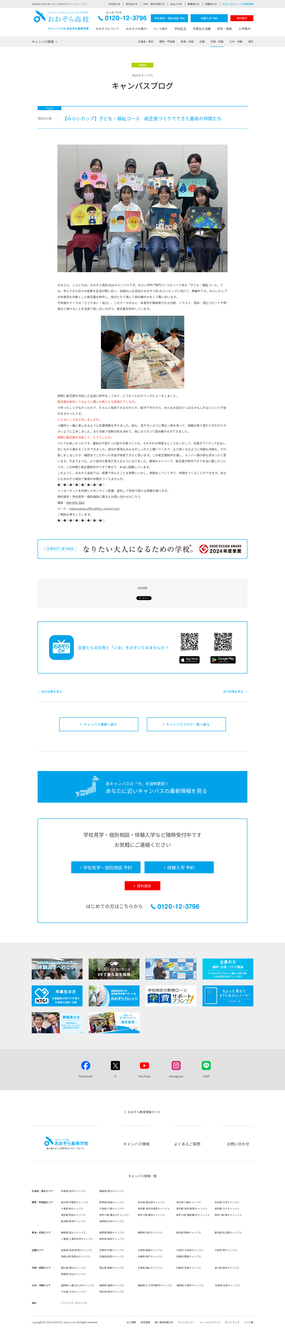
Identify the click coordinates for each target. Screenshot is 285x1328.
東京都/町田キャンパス (73, 1214)
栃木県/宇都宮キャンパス (74, 1202)
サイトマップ (232, 1322)
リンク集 (248, 1322)
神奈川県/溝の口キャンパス (114, 1214)
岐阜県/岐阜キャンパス (111, 1238)
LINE (206, 1076)
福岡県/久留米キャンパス (190, 1285)
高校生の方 (132, 4)
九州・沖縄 (235, 41)
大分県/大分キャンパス (73, 1291)
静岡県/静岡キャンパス (111, 1232)
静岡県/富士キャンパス (73, 1232)
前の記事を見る (51, 691)
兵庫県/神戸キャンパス (150, 1256)
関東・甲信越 (167, 41)
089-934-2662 (75, 502)
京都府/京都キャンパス (111, 1250)
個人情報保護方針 (164, 1322)
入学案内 (244, 29)
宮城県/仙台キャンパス (73, 1191)
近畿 (202, 41)
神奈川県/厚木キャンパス (228, 1214)
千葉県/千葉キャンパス (111, 1208)
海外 (250, 41)
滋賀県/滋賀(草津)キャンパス (76, 1250)
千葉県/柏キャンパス (72, 1208)
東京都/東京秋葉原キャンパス (154, 1208)
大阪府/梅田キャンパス (150, 1250)
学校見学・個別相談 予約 (169, 18)
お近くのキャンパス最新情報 (237, 4)
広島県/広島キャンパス (188, 1267)
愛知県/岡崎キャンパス (188, 1232)
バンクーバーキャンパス (74, 1302)
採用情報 (145, 1322)
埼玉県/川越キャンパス (188, 1202)
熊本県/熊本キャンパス (111, 1291)
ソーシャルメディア (209, 1322)
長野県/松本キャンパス (111, 1221)
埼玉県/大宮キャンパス (227, 1202)
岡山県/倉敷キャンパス (111, 1267)
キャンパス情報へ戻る (100, 724)
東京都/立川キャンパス (227, 1208)
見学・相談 (224, 29)
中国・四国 (217, 41)
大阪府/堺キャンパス (226, 1250)
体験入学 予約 (209, 18)
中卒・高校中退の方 (154, 4)
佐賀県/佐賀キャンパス (227, 1285)
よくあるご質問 (187, 1143)
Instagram (176, 1076)
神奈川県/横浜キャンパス (151, 1214)
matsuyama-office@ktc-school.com (94, 508)
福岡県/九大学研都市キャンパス (155, 1285)
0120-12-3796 (122, 19)
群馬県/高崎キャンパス (111, 1202)
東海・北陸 (187, 41)
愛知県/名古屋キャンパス (228, 1232)
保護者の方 (211, 4)
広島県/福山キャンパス (150, 1267)
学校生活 (180, 29)
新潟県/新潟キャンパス (73, 1221)
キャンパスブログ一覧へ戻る (188, 724)
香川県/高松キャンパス (227, 1267)
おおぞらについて (107, 29)
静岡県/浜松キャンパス (150, 1232)
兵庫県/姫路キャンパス (188, 1256)
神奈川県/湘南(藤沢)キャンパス (193, 1214)
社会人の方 (176, 4)
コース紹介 (160, 29)
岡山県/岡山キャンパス (73, 1267)
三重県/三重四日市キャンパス (77, 1238)
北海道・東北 (145, 41)
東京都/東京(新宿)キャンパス (191, 1208)
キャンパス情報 (43, 41)
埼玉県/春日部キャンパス (151, 1202)
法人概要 (131, 1322)
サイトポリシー (186, 1322)
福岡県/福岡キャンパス (111, 1285)
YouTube (144, 1076)
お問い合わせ (238, 1143)
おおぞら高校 (61, 20)
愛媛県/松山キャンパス (73, 1274)
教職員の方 (194, 4)
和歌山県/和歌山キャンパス (75, 1256)
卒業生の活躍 (202, 29)
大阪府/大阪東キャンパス (189, 1250)
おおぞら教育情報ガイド (144, 1112)
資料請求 (242, 18)
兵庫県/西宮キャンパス (111, 1256)
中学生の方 (114, 4)
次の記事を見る (233, 691)
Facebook (86, 1076)
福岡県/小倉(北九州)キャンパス (77, 1285)
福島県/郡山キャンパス (111, 1191)
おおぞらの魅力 (136, 29)
